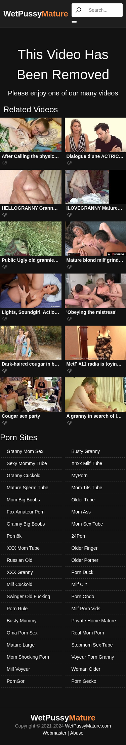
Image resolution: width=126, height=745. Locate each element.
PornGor (16, 681)
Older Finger (85, 548)
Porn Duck (82, 572)
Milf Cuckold (19, 584)
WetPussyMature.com (88, 726)
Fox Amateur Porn (26, 511)
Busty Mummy (22, 620)
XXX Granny (20, 572)
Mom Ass (81, 511)
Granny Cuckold (23, 475)
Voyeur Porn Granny (93, 657)
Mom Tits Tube (87, 487)
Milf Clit (79, 584)
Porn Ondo (83, 596)
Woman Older (86, 669)
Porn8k (14, 536)
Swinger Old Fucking (28, 596)
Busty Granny (86, 451)
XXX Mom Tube (23, 548)
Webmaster (55, 733)
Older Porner (85, 560)
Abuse (77, 733)
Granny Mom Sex (25, 451)
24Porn (79, 536)
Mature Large (21, 645)
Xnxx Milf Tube (87, 463)
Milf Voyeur (18, 669)
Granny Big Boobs (26, 524)
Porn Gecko (84, 681)
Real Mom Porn (88, 632)
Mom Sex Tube (87, 524)
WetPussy (35, 13)
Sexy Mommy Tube (27, 463)
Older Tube (83, 499)
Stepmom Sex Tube (92, 645)
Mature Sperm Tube (27, 487)
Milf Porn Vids (86, 608)
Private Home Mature (94, 620)
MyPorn (80, 475)
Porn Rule (17, 608)
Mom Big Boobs (23, 499)
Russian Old (19, 560)
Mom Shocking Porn (28, 657)
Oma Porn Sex (22, 632)
